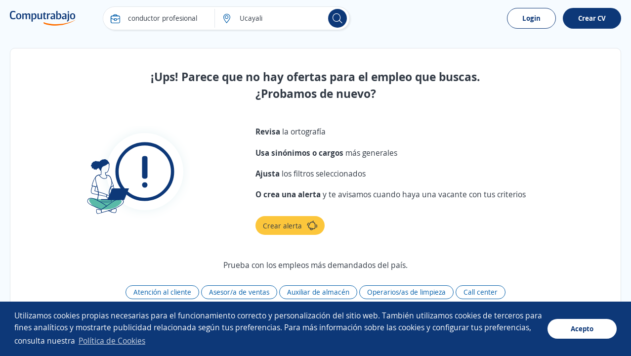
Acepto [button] (582, 328)
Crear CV (592, 18)
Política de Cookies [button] (112, 340)
